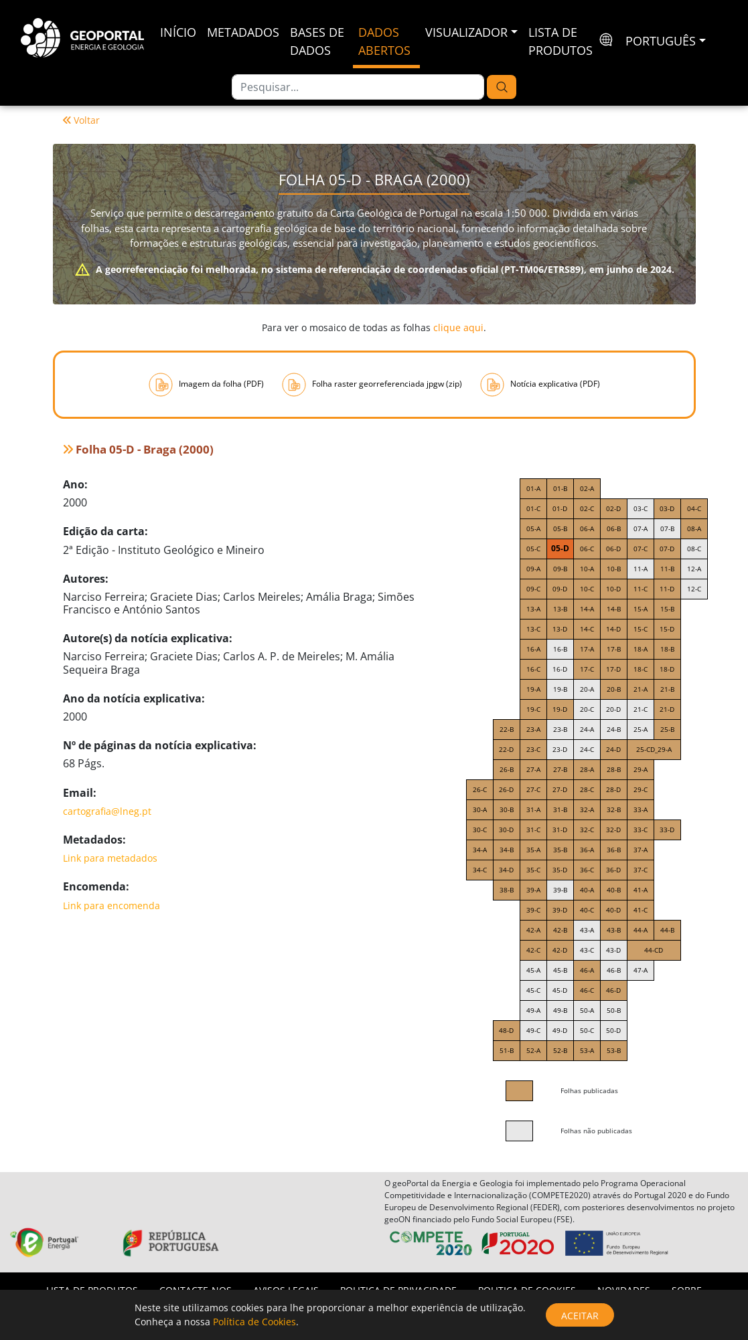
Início (178, 32)
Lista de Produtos (560, 41)
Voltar (81, 120)
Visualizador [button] (466, 32)
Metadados (243, 32)
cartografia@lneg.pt (107, 811)
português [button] (660, 41)
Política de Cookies (254, 1321)
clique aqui (458, 327)
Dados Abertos (384, 41)
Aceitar (580, 1315)
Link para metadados (110, 858)
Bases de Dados (317, 41)
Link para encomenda (111, 905)
